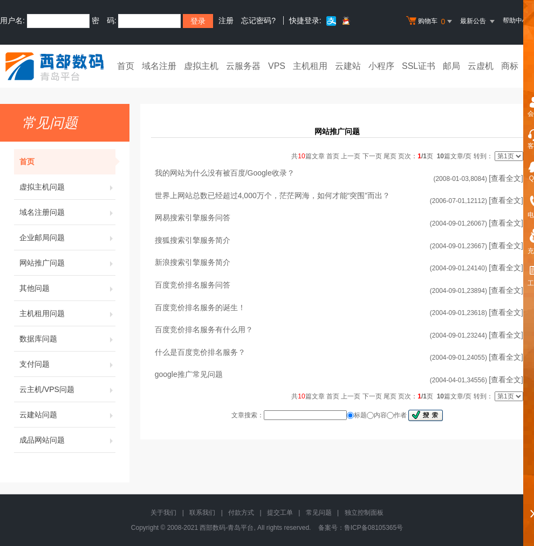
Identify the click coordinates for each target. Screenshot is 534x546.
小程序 (381, 66)
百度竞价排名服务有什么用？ (204, 329)
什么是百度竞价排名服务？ (200, 352)
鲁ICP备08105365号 (373, 527)
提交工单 (280, 512)
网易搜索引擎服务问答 (192, 217)
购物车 (430, 21)
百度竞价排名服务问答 (192, 285)
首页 (125, 66)
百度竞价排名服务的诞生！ (200, 307)
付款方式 (241, 512)
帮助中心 (516, 20)
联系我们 (202, 512)
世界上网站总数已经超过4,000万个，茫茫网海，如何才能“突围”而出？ (272, 195)
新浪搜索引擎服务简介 (192, 262)
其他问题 (67, 288)
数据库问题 (67, 338)
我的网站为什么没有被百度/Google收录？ (225, 173)
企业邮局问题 (67, 237)
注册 (226, 20)
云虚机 (481, 66)
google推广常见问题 (189, 374)
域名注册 (159, 66)
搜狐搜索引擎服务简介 (192, 240)
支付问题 (67, 364)
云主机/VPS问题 (67, 389)
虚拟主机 (201, 66)
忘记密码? (258, 20)
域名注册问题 (67, 212)
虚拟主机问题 (67, 187)
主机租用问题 (67, 313)
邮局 (451, 66)
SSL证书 (418, 66)
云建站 (348, 66)
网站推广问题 (67, 262)
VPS (276, 66)
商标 (509, 66)
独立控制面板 (364, 512)
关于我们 (163, 512)
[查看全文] (506, 178)
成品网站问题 (67, 440)
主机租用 (310, 66)
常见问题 (319, 512)
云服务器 (243, 66)
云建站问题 (67, 414)
